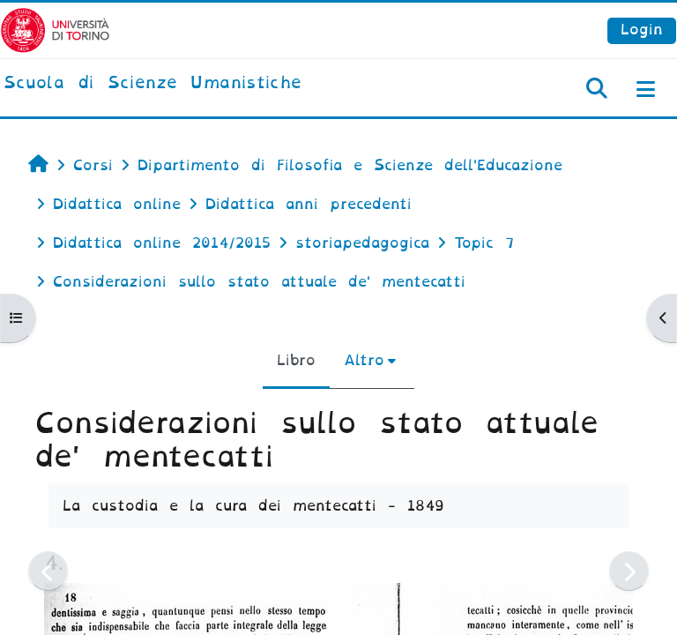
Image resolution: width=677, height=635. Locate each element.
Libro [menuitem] (296, 360)
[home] (152, 83)
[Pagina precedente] (48, 571)
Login (642, 29)
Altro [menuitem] (364, 360)
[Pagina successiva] (629, 571)
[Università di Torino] (55, 29)
